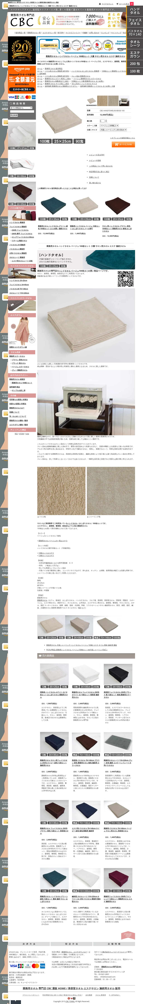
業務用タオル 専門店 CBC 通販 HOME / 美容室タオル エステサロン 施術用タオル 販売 (71, 988)
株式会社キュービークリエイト (114, 952)
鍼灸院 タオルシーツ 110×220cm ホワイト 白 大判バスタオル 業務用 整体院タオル (86, 899)
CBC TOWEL (70, 1001)
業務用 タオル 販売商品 (53, 68)
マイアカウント (107, 4)
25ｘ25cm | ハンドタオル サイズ (84, 83)
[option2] (113, 129)
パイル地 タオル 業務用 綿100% (57, 71)
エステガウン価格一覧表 (18, 425)
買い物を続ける (95, 183)
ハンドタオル (72, 523)
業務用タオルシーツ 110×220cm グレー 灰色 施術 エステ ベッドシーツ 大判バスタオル (118, 763)
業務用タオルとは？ (16, 408)
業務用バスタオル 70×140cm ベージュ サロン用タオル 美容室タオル (117, 829)
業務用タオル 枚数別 (17, 379)
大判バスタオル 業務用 (18, 253)
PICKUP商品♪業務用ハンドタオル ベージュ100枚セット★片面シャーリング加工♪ (76, 650)
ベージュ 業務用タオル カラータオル (87, 78)
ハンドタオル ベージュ (69, 270)
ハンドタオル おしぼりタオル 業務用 (85, 71)
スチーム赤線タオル (19, 240)
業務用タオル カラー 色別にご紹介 (58, 78)
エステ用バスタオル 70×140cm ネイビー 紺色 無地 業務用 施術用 (85, 829)
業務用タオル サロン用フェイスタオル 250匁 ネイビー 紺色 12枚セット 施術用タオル (53, 763)
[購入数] (102, 121)
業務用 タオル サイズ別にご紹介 (57, 83)
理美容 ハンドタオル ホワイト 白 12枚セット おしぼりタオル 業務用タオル (54, 694)
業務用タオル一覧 (34, 32)
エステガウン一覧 (49, 32)
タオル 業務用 (100, 995)
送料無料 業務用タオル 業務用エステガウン (61, 86)
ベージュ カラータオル (20, 367)
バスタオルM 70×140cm (18, 289)
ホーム (39, 68)
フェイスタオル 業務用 (18, 226)
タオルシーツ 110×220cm (19, 293)
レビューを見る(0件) (96, 155)
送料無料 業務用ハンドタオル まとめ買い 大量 (97, 86)
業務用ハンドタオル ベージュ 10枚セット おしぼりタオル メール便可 (85, 227)
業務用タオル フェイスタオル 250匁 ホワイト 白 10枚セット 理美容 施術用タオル (85, 694)
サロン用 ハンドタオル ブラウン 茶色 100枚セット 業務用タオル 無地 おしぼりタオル (117, 228)
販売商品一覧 (21, 32)
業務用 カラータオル (17, 356)
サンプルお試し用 (18, 390)
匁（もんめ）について (17, 416)
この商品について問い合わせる (101, 166)
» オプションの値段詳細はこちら (122, 138)
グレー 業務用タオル (19, 370)
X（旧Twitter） (115, 995)
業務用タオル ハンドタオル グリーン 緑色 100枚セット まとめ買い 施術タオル (53, 227)
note (27, 434)
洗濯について (14, 412)
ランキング (105, 32)
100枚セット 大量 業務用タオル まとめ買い (87, 81)
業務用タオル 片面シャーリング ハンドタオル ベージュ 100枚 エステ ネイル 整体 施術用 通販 (81, 645)
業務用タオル (42, 600)
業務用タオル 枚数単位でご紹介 (57, 81)
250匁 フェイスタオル (20, 230)
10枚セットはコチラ (46, 553)
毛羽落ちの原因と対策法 (18, 399)
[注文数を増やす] (106, 120)
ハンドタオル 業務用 (17, 222)
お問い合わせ (94, 32)
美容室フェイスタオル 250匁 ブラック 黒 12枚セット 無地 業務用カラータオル (117, 694)
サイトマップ (116, 32)
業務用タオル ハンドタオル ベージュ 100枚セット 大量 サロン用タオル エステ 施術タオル (85, 56)
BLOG (125, 32)
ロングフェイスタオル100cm (23, 237)
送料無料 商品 (14, 387)
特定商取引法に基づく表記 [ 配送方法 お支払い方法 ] (62, 995)
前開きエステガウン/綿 (18, 347)
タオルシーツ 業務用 (17, 257)
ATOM (21, 434)
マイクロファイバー (73, 32)
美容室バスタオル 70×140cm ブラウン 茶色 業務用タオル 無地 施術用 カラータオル (85, 763)
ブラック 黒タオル (19, 363)
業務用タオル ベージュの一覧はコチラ (53, 541)
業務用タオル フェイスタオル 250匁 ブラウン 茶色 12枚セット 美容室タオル (54, 831)
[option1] (109, 125)
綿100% (61, 32)
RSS (16, 434)
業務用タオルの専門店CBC (111, 967)
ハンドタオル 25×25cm (18, 280)
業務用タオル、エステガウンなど (74, 952)
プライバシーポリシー (30, 995)
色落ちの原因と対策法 (17, 404)
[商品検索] (22, 111)
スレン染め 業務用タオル (80, 76)
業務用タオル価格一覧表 (18, 420)
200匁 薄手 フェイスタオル (22, 233)
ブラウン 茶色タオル (19, 360)
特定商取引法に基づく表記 (99, 171)
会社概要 (88, 995)
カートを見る (124, 4)
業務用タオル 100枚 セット (22, 383)
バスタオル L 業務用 (17, 249)
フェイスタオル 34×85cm (19, 284)
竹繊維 (84, 32)
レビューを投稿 (95, 160)
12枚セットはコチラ (46, 555)
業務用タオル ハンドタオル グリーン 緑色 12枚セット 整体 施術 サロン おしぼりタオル (54, 899)
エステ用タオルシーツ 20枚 (22, 261)
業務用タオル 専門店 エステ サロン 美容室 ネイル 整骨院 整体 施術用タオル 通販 (33, 2)
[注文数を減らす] (106, 121)
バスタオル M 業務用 (17, 245)
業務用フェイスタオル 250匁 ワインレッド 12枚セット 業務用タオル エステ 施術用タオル (118, 899)
